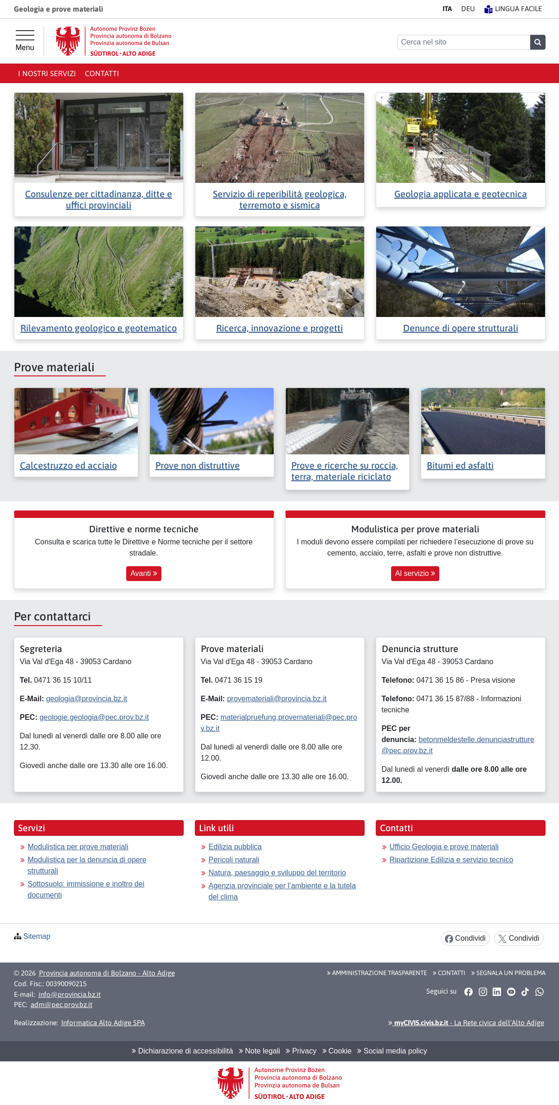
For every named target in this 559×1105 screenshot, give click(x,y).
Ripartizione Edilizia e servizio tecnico (452, 860)
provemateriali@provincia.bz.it (277, 699)
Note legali (259, 1051)
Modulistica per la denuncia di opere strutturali (87, 865)
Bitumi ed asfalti (460, 465)
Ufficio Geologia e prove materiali (444, 847)
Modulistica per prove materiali (78, 847)
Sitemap (37, 936)
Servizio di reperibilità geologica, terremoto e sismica (280, 199)
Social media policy (392, 1051)
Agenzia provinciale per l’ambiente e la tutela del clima (282, 891)
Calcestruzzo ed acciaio (68, 465)
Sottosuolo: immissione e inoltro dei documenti (86, 889)
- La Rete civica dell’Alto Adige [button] (466, 1023)
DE (468, 9)
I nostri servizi (47, 73)
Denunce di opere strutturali (460, 328)
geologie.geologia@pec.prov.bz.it (94, 717)
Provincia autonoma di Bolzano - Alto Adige (107, 973)
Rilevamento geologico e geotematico (98, 328)
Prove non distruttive (197, 465)
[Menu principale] (25, 40)
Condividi (465, 938)
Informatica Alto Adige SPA (103, 1023)
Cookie (337, 1051)
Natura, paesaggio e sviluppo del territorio (277, 873)
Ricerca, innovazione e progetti (279, 328)
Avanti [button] (143, 573)
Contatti (102, 73)
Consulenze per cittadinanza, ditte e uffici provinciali (98, 199)
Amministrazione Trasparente (377, 972)
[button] (469, 991)
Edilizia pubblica (235, 847)
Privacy (301, 1051)
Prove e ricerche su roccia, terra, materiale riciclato (344, 471)
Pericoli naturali (234, 860)
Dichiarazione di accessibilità (182, 1051)
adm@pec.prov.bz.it (61, 1004)
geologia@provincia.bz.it (86, 699)
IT (447, 9)
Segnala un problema (508, 972)
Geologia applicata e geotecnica (460, 193)
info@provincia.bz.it (70, 994)
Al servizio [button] (415, 573)
